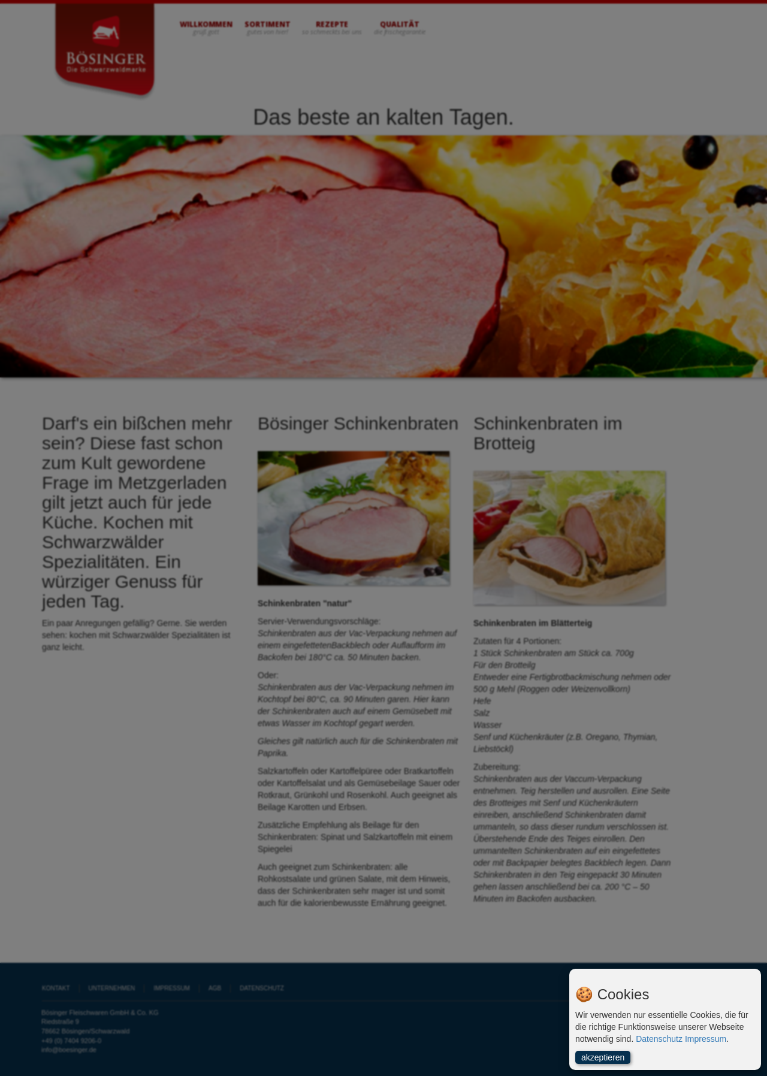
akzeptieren (602, 1057)
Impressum (705, 1039)
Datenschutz (659, 1039)
